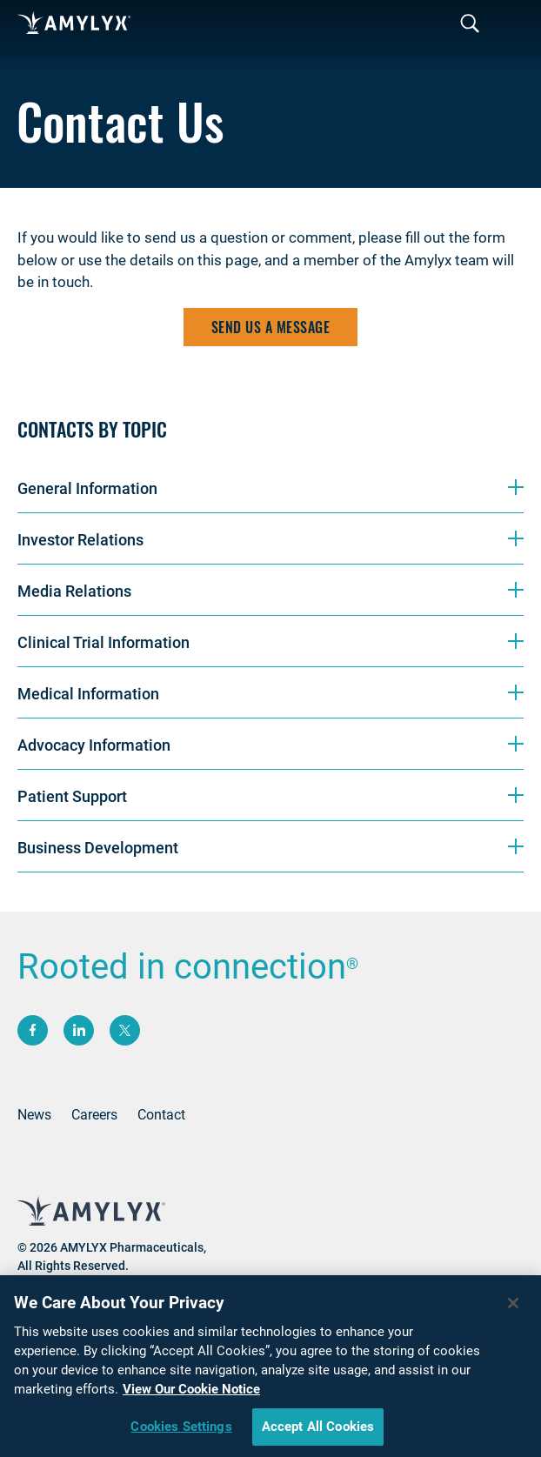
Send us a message (270, 327)
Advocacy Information (93, 745)
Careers (94, 1114)
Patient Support (72, 796)
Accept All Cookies (318, 1432)
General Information (87, 488)
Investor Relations (80, 540)
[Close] (513, 1308)
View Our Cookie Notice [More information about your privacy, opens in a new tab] (191, 1394)
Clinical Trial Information (103, 642)
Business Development (97, 848)
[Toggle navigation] (469, 24)
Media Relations (74, 591)
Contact (161, 1114)
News (34, 1114)
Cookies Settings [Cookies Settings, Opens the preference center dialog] (180, 1432)
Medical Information (88, 694)
